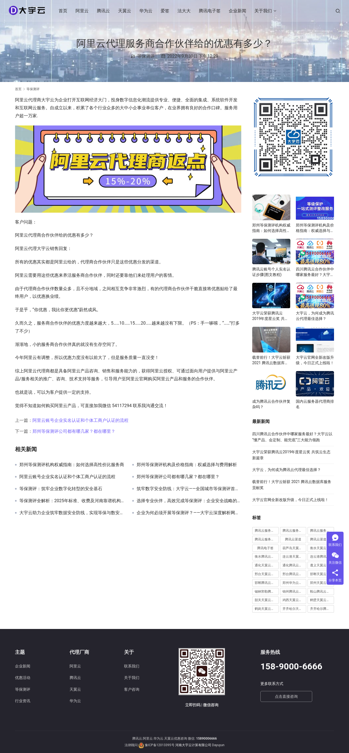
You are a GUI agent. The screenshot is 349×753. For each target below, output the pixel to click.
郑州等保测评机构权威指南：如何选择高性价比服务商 (71, 464)
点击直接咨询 (286, 696)
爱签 (165, 10)
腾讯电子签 (210, 10)
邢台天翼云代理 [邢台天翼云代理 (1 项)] (266, 574)
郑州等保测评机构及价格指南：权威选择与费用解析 (187, 464)
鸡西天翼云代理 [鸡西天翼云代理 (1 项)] (293, 600)
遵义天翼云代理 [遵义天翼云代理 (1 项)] (321, 565)
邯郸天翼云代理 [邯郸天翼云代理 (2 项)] (321, 574)
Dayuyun (218, 745)
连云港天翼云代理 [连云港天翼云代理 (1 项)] (294, 556)
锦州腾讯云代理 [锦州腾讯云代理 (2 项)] (293, 591)
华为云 (146, 10)
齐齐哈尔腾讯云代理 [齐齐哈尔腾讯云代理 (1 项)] (322, 609)
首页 (63, 10)
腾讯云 (103, 10)
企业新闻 (238, 10)
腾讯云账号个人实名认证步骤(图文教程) (271, 272)
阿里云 (82, 10)
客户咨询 (131, 689)
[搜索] (337, 11)
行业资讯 (22, 701)
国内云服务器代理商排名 (315, 404)
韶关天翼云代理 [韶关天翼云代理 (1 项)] (266, 600)
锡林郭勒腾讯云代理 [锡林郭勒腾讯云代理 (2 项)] (267, 591)
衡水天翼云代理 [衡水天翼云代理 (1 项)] (321, 548)
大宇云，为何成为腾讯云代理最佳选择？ (315, 316)
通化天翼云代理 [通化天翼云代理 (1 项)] (266, 565)
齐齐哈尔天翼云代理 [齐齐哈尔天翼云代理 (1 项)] (294, 609)
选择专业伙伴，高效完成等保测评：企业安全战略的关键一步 (189, 500)
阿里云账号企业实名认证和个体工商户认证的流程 (80, 420)
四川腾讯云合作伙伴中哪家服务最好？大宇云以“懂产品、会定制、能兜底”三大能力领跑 (315, 272)
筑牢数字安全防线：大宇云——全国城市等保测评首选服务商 (189, 488)
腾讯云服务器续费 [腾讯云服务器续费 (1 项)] (294, 531)
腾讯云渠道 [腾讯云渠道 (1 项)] (293, 539)
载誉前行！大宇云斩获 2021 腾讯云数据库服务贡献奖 (271, 360)
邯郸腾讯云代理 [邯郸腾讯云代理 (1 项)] (266, 583)
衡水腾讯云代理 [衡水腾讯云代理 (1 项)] (266, 556)
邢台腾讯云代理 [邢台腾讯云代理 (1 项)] (293, 574)
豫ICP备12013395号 (159, 745)
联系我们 (131, 666)
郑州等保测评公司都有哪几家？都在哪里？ (73, 431)
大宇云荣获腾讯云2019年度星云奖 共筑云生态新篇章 (270, 316)
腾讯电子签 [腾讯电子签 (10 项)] (265, 548)
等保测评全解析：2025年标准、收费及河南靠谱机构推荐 (71, 500)
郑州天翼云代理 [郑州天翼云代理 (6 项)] (321, 583)
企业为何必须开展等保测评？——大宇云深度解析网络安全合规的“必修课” (189, 512)
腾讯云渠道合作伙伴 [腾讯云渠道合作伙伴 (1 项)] (322, 539)
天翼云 (125, 10)
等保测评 (146, 56)
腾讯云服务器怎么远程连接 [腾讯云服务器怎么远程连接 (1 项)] (267, 531)
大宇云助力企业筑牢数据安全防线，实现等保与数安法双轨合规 (71, 512)
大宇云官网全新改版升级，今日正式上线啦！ (315, 360)
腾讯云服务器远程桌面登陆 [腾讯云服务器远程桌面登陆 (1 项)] (267, 539)
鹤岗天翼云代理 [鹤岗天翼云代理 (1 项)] (266, 609)
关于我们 (263, 10)
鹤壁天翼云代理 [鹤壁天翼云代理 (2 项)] (321, 600)
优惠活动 (22, 677)
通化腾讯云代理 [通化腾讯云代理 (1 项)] (293, 565)
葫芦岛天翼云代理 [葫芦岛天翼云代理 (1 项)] (294, 548)
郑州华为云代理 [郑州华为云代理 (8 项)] (293, 583)
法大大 (184, 10)
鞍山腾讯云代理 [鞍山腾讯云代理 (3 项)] (321, 591)
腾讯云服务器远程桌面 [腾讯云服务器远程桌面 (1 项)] (322, 531)
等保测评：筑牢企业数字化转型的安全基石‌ (60, 488)
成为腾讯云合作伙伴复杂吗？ (271, 404)
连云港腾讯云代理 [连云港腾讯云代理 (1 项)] (322, 556)
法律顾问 (131, 745)
